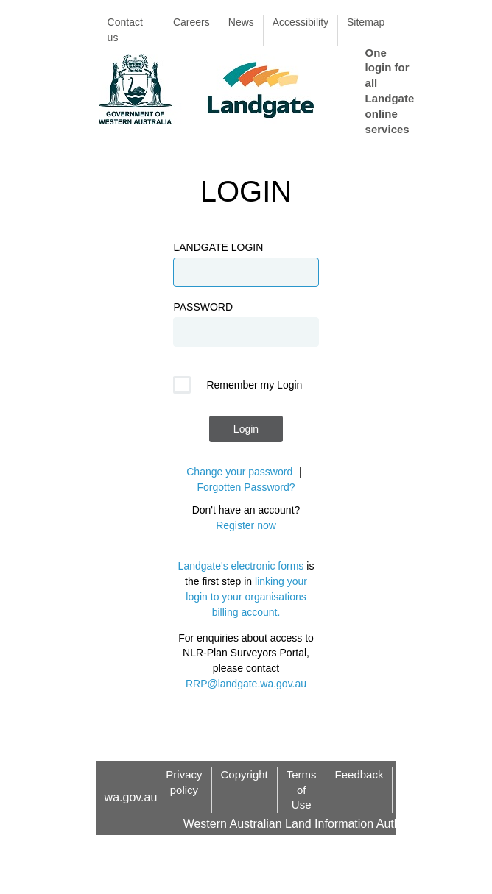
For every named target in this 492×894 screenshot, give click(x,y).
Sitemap (365, 22)
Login (246, 429)
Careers (191, 22)
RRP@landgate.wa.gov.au (246, 683)
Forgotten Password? (246, 487)
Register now (246, 525)
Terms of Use (302, 790)
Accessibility (300, 22)
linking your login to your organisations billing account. (246, 596)
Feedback (359, 774)
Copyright (244, 774)
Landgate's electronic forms (241, 566)
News (241, 22)
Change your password (239, 472)
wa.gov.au (131, 797)
